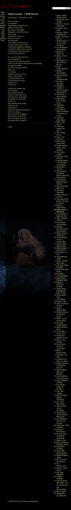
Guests (3, 21)
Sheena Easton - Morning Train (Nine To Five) (61, 291)
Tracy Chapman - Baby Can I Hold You (61, 372)
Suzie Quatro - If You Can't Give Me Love (61, 62)
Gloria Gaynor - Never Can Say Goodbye (61, 346)
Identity (2, 23)
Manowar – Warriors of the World (60, 284)
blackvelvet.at (34, 501)
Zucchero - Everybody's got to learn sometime (62, 229)
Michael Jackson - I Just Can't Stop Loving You (62, 43)
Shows (3, 14)
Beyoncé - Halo (61, 301)
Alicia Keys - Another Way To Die (60, 128)
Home (3, 12)
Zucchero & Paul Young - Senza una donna (61, 148)
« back (10, 127)
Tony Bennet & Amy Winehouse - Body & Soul (62, 414)
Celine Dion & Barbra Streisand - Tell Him (62, 182)
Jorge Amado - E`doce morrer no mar (61, 101)
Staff (3, 18)
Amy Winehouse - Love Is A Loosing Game (62, 239)
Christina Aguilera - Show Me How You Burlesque (62, 162)
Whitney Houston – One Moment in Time (62, 314)
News (3, 29)
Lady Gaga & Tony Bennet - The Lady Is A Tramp (62, 201)
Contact (2, 40)
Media (3, 33)
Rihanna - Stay (61, 440)
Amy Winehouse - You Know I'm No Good (62, 421)
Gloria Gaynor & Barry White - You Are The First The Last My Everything (62, 485)
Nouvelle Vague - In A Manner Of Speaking (61, 436)
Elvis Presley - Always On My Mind (60, 387)
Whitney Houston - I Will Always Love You (62, 365)
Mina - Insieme (61, 491)
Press (3, 31)
